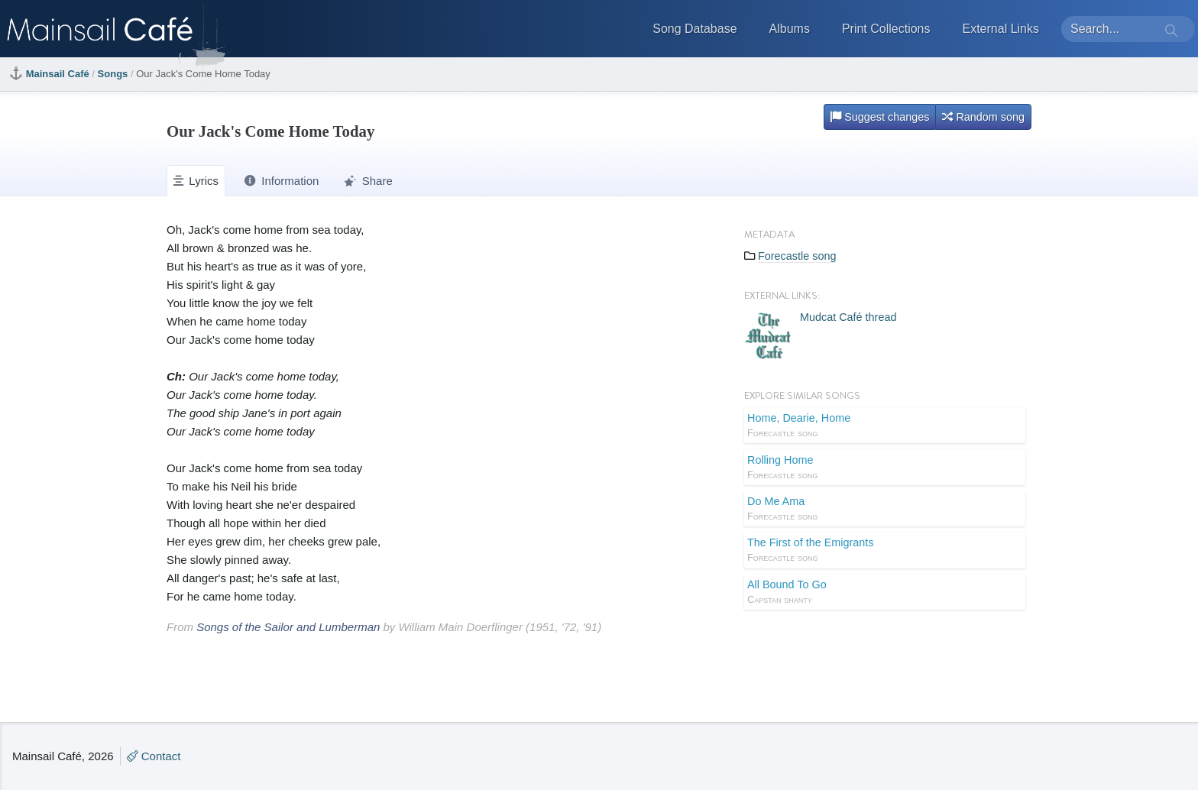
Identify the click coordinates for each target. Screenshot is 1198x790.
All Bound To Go (884, 592)
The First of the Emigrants (884, 550)
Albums (789, 28)
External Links (1001, 28)
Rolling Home (884, 468)
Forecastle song (797, 256)
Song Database (694, 28)
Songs (113, 73)
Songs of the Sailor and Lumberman (288, 626)
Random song (983, 117)
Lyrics (196, 180)
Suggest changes (880, 117)
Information (281, 180)
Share (368, 180)
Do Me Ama (884, 509)
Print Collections (886, 28)
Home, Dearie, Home (884, 426)
